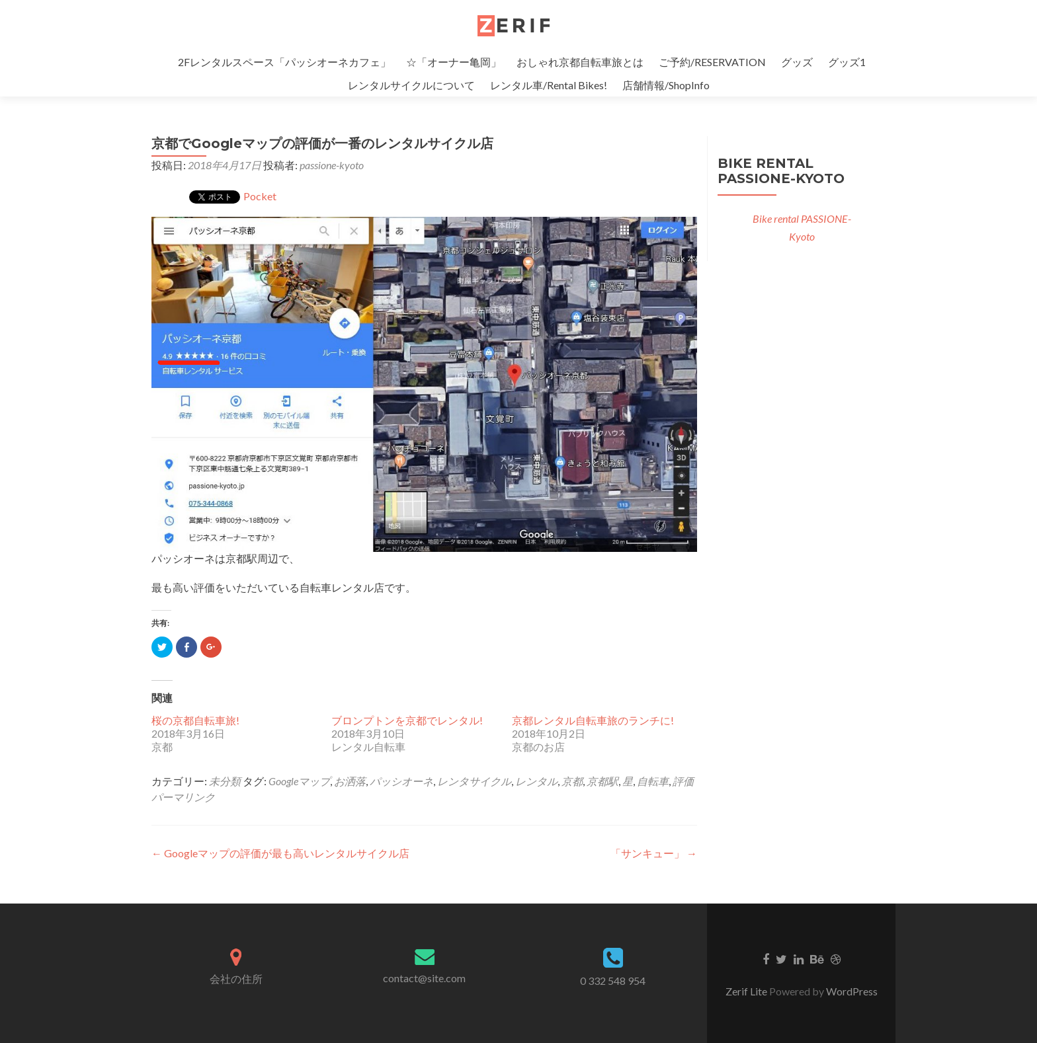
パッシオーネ (401, 781)
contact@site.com (424, 978)
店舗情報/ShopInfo (666, 85)
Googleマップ (299, 781)
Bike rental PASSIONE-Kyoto (781, 170)
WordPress (852, 991)
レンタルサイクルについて (411, 85)
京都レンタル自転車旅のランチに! (593, 720)
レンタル (536, 781)
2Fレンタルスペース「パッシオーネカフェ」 (284, 62)
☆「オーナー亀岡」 (453, 62)
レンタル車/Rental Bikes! (548, 85)
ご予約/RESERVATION (712, 62)
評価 (683, 781)
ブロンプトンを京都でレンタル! (407, 720)
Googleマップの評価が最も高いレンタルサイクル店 (280, 853)
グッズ (797, 62)
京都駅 (602, 781)
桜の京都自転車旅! (195, 720)
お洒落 (350, 781)
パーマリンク (183, 797)
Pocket (259, 196)
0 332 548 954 (612, 980)
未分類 (225, 781)
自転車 (653, 781)
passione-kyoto (332, 165)
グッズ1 (847, 62)
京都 (572, 781)
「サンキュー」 (653, 853)
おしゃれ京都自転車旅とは (580, 62)
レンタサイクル (474, 781)
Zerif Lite (747, 991)
